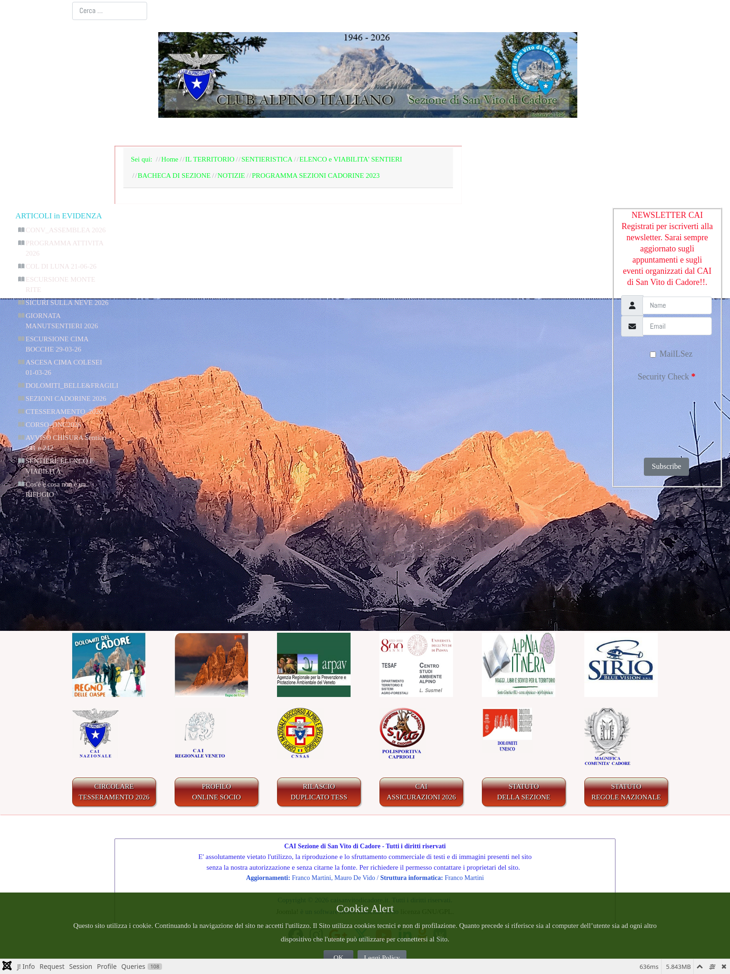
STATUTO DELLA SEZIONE (524, 792)
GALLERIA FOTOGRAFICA (529, 132)
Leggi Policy (382, 957)
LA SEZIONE (219, 132)
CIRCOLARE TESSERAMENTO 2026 (114, 792)
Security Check (667, 376)
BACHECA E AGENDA (313, 132)
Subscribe (666, 466)
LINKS (621, 132)
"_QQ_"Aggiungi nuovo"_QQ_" (561, 551)
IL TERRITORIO (416, 132)
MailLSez (671, 353)
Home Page (151, 132)
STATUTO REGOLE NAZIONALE (626, 792)
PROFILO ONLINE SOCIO (216, 792)
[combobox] (109, 11)
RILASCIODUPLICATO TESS (319, 792)
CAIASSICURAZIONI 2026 (421, 792)
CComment (391, 600)
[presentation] (660, 416)
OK (338, 957)
